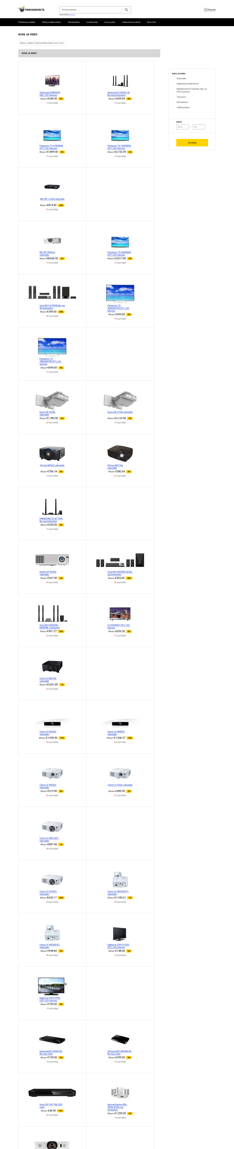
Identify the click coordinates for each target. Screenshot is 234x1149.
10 (114, 1092)
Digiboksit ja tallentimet (188, 84)
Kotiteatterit (182, 102)
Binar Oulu (151, 22)
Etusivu (23, 43)
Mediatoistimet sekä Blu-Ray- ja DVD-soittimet (192, 90)
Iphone (72, 15)
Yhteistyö (41, 1127)
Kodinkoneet (92, 22)
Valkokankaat (183, 107)
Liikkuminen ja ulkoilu (131, 22)
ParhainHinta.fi (210, 1129)
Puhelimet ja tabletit (26, 22)
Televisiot (181, 97)
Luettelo (30, 43)
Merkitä (101, 1128)
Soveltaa (192, 143)
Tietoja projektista (27, 1127)
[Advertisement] (191, 49)
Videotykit (181, 78)
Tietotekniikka (74, 22)
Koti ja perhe (109, 22)
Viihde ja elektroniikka (51, 22)
